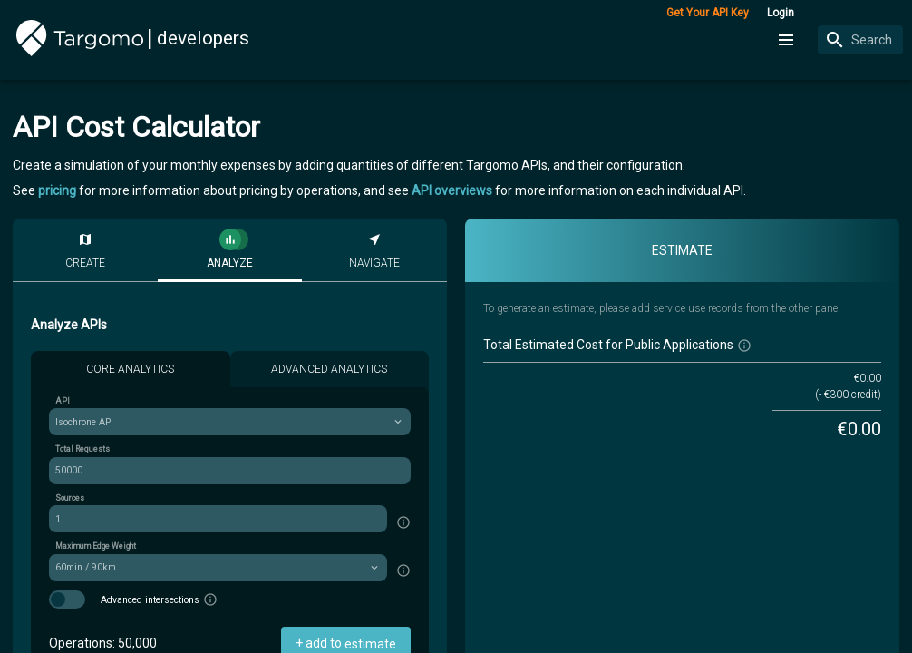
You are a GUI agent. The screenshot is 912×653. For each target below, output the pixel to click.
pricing (57, 190)
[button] (787, 40)
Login (780, 12)
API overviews (452, 190)
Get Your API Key (707, 12)
